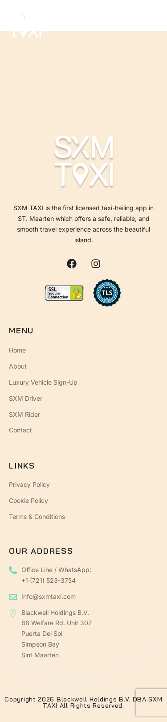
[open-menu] (152, 26)
